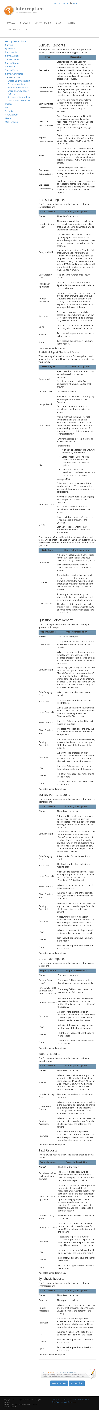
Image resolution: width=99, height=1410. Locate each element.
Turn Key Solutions (17, 29)
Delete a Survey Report (19, 100)
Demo (59, 23)
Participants (11, 52)
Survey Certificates (14, 73)
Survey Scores (12, 59)
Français (57, 3)
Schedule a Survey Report (20, 97)
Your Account (11, 114)
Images (8, 103)
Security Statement (68, 1402)
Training (70, 23)
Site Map (55, 1402)
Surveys (11, 23)
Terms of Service (69, 1399)
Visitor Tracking (43, 23)
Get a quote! (59, 1383)
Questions (10, 48)
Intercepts (25, 23)
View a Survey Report (18, 87)
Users (8, 118)
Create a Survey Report (19, 80)
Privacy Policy (83, 1399)
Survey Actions (12, 55)
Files (7, 107)
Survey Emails (12, 66)
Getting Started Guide (15, 41)
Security (9, 111)
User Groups (11, 122)
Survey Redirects (13, 70)
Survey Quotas (12, 63)
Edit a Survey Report (17, 84)
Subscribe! (76, 1383)
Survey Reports (12, 77)
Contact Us (64, 3)
